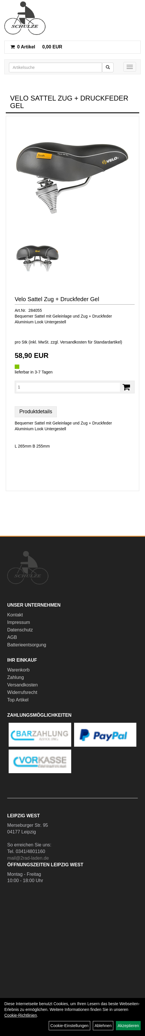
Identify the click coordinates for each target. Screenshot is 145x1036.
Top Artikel (18, 699)
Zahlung (15, 677)
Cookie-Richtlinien (20, 1015)
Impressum (18, 622)
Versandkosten (22, 684)
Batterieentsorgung (26, 644)
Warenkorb (18, 669)
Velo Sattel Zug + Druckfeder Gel (57, 299)
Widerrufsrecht (22, 692)
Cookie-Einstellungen (69, 1025)
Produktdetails (35, 411)
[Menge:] (68, 387)
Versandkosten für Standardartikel (90, 342)
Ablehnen (103, 1025)
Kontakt (15, 614)
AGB (12, 637)
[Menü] (129, 67)
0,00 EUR (36, 46)
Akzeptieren (128, 1025)
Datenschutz (20, 629)
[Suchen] (108, 67)
